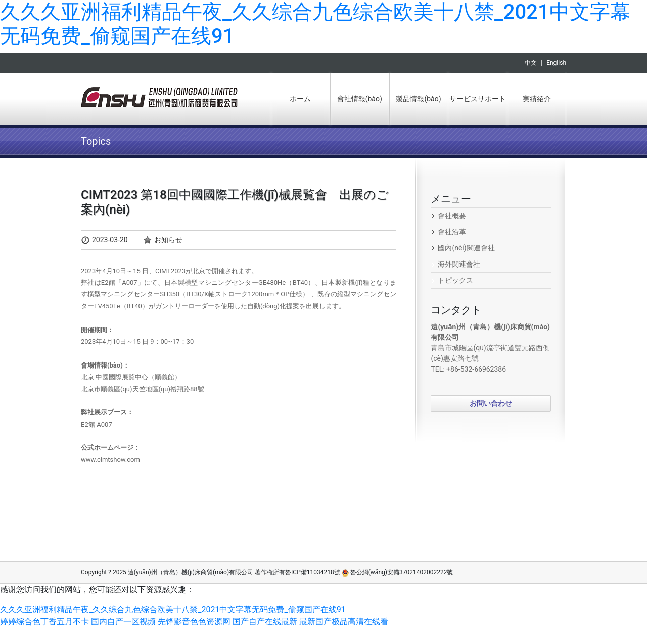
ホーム (300, 99)
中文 (531, 62)
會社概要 (452, 216)
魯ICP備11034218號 (312, 572)
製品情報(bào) (418, 99)
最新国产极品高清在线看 (343, 621)
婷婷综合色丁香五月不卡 (44, 621)
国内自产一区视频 (123, 621)
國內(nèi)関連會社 (466, 248)
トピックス (455, 280)
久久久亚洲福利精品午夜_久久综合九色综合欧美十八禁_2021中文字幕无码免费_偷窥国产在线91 (173, 609)
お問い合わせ (491, 403)
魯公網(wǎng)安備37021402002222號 (397, 572)
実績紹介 (537, 99)
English (556, 62)
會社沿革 (452, 232)
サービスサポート (477, 99)
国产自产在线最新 (265, 621)
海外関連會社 (459, 264)
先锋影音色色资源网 (194, 621)
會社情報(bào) (359, 99)
